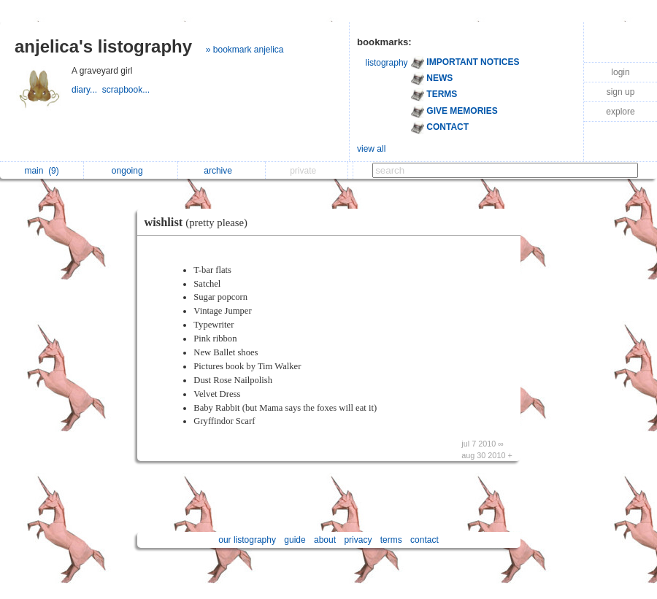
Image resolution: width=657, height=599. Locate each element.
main (41, 171)
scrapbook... (127, 90)
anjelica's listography (103, 46)
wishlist (200, 222)
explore (620, 112)
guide (294, 540)
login (620, 72)
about (325, 540)
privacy (358, 540)
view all (371, 149)
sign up (621, 92)
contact (424, 540)
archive (221, 171)
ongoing (131, 171)
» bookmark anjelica (245, 50)
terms (391, 540)
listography (387, 63)
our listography (247, 540)
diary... (87, 90)
